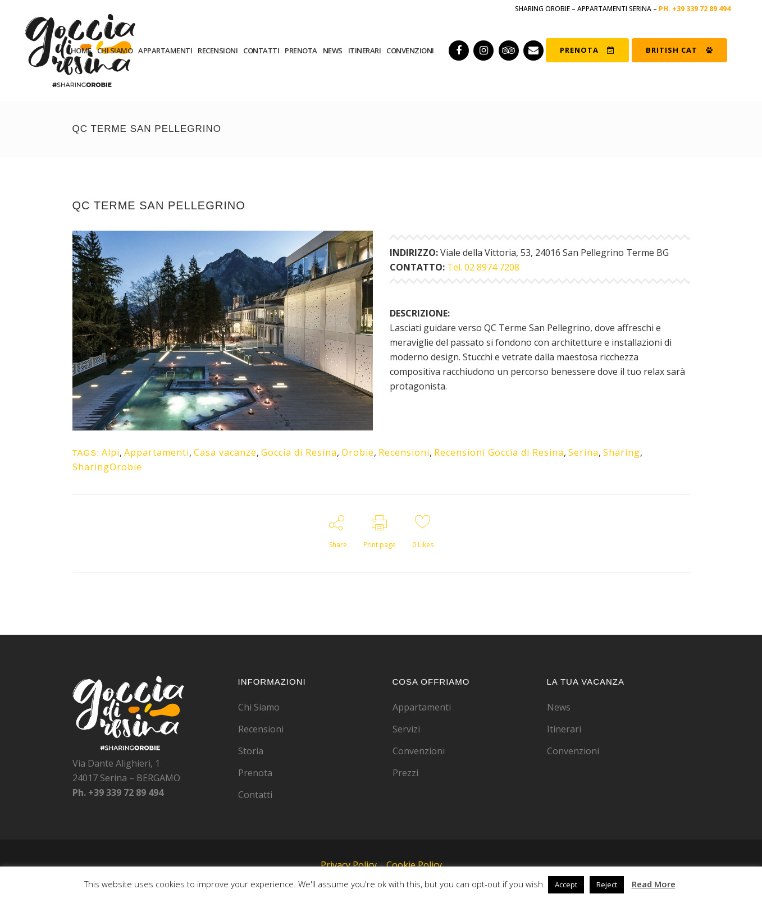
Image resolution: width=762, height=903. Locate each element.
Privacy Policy (349, 865)
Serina (583, 452)
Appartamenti (156, 452)
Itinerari (564, 729)
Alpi (111, 452)
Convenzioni (419, 751)
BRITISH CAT (679, 50)
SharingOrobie (107, 467)
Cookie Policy (414, 865)
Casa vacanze (225, 452)
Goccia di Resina (299, 452)
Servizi (406, 729)
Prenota (255, 773)
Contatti (255, 795)
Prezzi (405, 773)
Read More (654, 884)
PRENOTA (587, 50)
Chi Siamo (259, 707)
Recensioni (404, 452)
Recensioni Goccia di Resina (499, 452)
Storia (250, 751)
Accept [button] (566, 884)
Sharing (621, 452)
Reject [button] (606, 884)
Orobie (357, 452)
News (559, 707)
